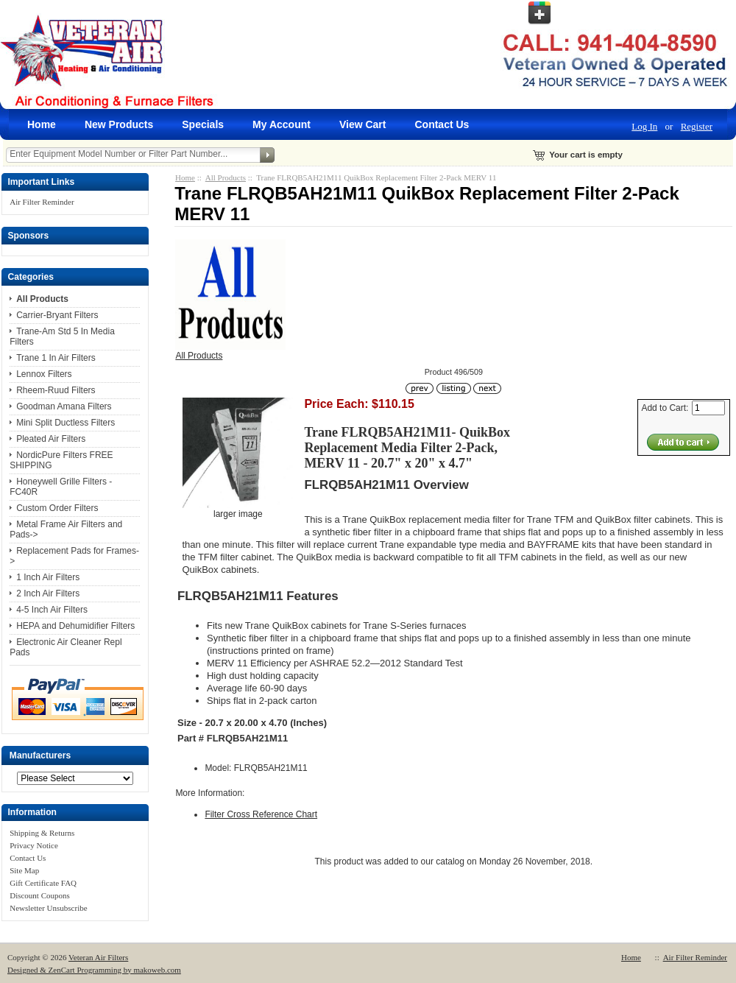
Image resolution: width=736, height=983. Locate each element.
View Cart (362, 124)
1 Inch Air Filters (47, 577)
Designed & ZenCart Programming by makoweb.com (94, 969)
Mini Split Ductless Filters (65, 422)
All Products (225, 177)
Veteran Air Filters (98, 957)
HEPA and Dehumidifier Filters (75, 626)
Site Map (24, 870)
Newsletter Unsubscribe (48, 907)
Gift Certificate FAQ (43, 882)
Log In (644, 126)
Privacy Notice (34, 845)
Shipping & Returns (42, 832)
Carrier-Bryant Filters (57, 315)
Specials (203, 124)
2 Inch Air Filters (47, 593)
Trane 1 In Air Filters (56, 358)
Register (696, 126)
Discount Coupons (40, 895)
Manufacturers (40, 755)
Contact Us (441, 124)
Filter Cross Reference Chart (261, 814)
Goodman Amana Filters (63, 406)
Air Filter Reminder (42, 201)
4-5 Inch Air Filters (52, 610)
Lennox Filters (43, 374)
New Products (119, 124)
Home (41, 124)
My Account (281, 124)
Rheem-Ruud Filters (55, 390)
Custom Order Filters (57, 508)
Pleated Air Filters (50, 439)
